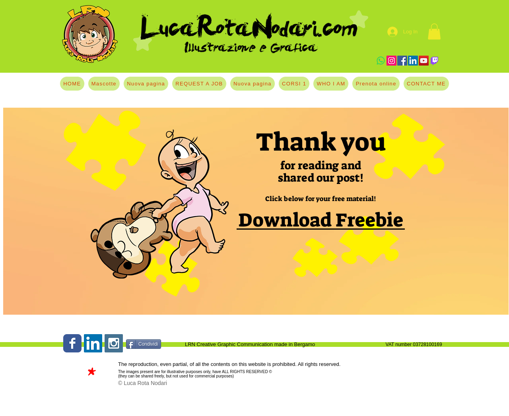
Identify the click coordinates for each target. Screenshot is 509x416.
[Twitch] (434, 61)
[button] (434, 31)
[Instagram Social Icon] (114, 343)
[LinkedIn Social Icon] (93, 343)
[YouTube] (424, 61)
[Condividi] (143, 344)
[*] (91, 374)
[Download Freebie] (320, 220)
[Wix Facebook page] (72, 343)
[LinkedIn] (413, 61)
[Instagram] (391, 61)
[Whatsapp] (381, 61)
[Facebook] (402, 61)
